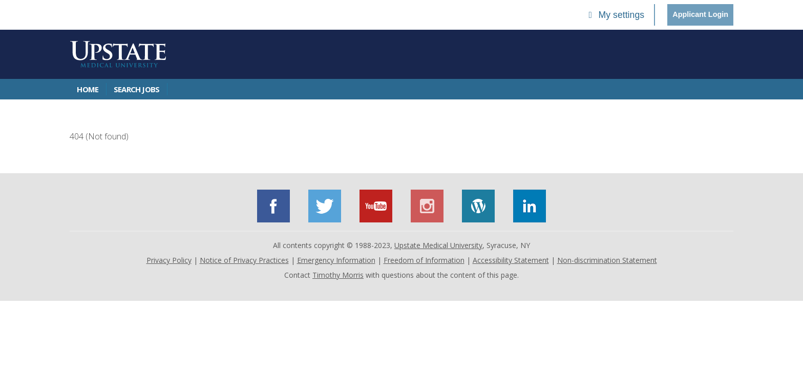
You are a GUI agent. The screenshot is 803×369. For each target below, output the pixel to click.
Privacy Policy (169, 260)
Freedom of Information (424, 260)
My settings (614, 15)
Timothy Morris (338, 275)
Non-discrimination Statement (607, 260)
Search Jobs (136, 89)
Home (87, 89)
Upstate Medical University (438, 245)
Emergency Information (336, 260)
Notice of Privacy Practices (244, 260)
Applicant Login (700, 14)
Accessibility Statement (511, 260)
